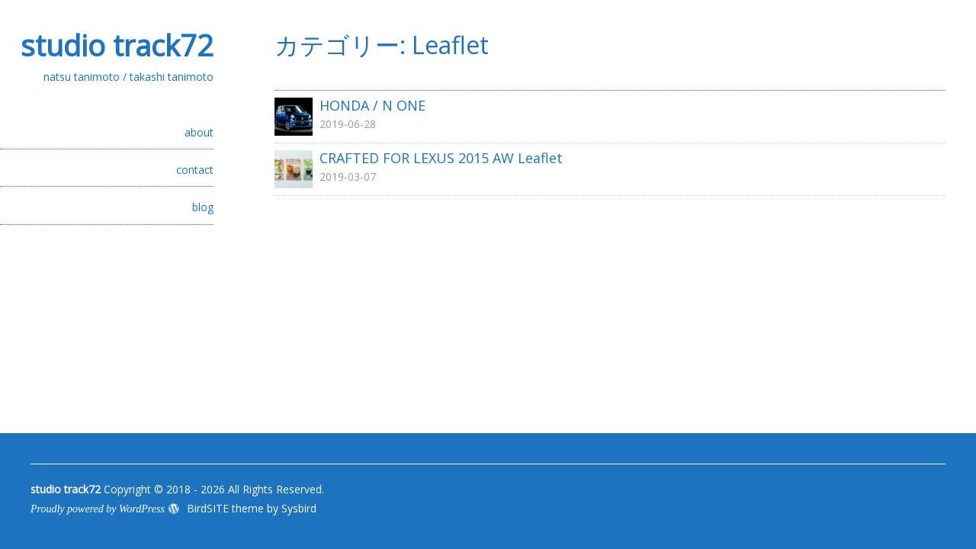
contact (195, 169)
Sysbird (298, 508)
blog (203, 207)
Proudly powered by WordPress (97, 509)
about (199, 132)
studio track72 (117, 45)
